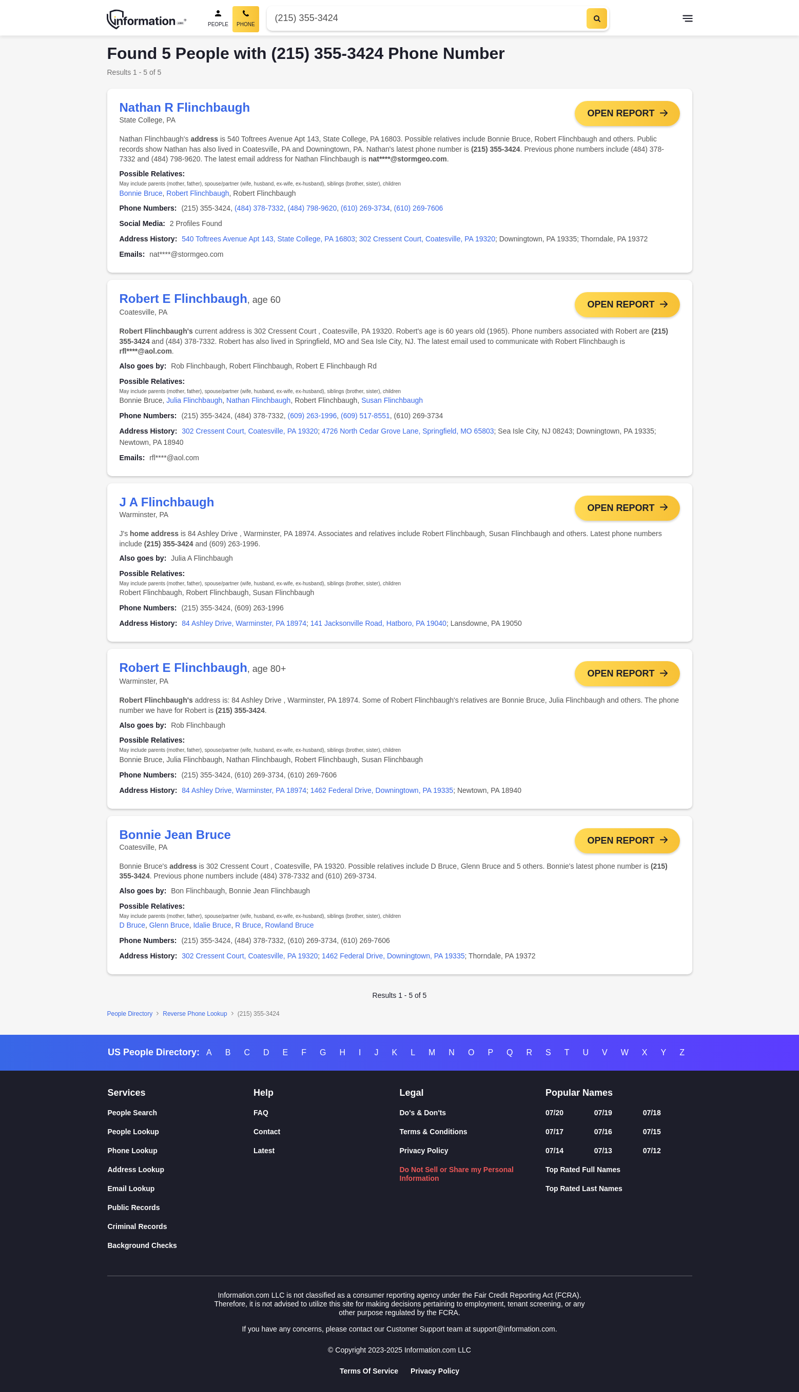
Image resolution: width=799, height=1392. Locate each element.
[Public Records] (181, 1207)
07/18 (652, 1113)
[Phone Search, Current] (245, 19)
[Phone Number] (425, 18)
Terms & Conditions (433, 1132)
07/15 (652, 1132)
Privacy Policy (424, 1151)
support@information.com (514, 1329)
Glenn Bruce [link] (169, 929)
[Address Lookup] (181, 1169)
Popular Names (579, 1093)
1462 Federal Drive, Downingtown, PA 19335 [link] (381, 793)
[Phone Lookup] (181, 1151)
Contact (267, 1132)
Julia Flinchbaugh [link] (194, 401)
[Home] (146, 19)
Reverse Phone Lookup (195, 1017)
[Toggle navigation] (687, 19)
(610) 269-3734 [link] (365, 208)
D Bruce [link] (133, 929)
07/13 (603, 1151)
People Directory (130, 1017)
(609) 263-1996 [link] (312, 417)
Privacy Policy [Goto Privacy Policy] (435, 1371)
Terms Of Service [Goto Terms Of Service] (369, 1371)
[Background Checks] (181, 1245)
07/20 (554, 1113)
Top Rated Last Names (583, 1188)
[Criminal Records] (181, 1226)
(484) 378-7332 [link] (259, 208)
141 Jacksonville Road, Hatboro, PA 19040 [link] (378, 625)
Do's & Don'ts (423, 1113)
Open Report (620, 113)
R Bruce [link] (248, 929)
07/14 (554, 1151)
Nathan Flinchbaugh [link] (258, 401)
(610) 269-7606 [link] (418, 208)
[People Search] (218, 19)
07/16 (603, 1132)
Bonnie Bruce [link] (141, 193)
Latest (264, 1151)
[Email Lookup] (181, 1188)
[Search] (597, 18)
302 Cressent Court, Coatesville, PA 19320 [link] (427, 239)
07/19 (603, 1113)
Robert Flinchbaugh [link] (197, 193)
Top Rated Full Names (582, 1169)
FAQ (261, 1113)
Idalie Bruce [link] (212, 929)
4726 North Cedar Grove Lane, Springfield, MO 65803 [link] (408, 432)
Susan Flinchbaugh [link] (392, 401)
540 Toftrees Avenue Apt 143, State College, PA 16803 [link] (268, 239)
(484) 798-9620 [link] (312, 208)
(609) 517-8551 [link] (365, 417)
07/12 (652, 1151)
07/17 (554, 1132)
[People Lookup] (181, 1132)
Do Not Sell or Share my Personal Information (457, 1173)
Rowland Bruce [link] (289, 929)
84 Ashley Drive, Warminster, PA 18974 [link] (244, 625)
